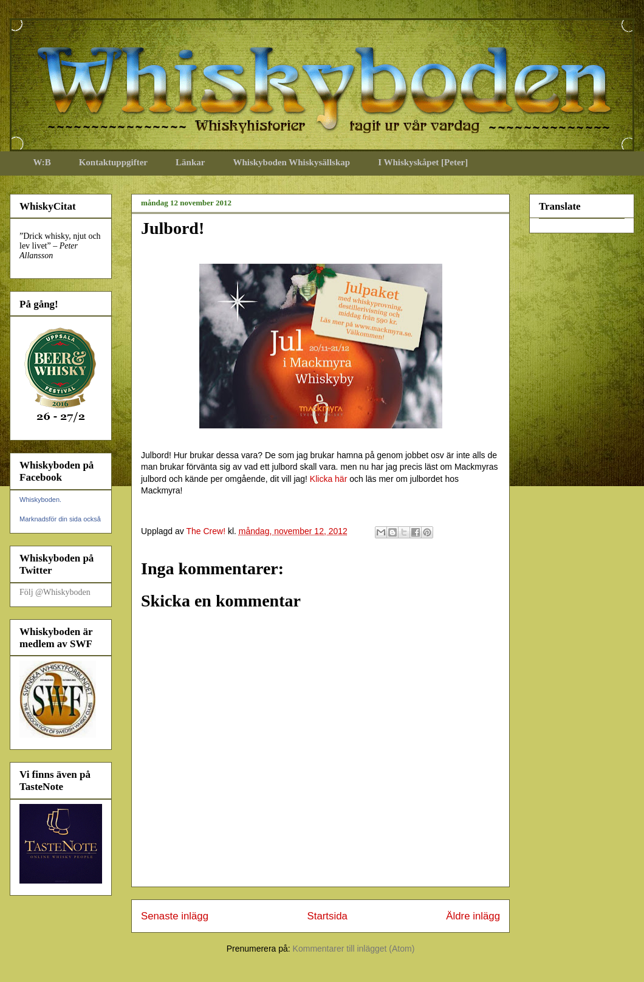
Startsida (327, 916)
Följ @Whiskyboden (55, 592)
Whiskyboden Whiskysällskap (291, 162)
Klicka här (328, 479)
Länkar (190, 162)
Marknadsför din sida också (60, 519)
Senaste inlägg (174, 916)
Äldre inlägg (473, 916)
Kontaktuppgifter (113, 162)
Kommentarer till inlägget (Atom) (354, 948)
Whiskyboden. (40, 499)
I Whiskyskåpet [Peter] (423, 162)
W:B (42, 162)
